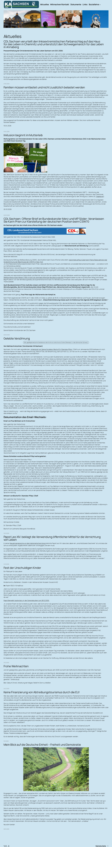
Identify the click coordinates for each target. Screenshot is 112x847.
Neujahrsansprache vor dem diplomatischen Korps (28, 543)
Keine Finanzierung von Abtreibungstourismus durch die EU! (42, 692)
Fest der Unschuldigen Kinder (22, 567)
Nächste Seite (102, 846)
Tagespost (99, 196)
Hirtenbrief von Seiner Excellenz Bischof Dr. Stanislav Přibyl (51, 349)
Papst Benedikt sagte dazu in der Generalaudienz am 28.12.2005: (26, 600)
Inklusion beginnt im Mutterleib (23, 135)
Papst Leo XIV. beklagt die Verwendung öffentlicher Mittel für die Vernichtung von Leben (52, 538)
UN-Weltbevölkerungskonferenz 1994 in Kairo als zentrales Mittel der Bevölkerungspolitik (55, 276)
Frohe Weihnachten (16, 666)
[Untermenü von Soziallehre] (100, 4)
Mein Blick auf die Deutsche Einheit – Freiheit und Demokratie (42, 744)
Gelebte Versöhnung (17, 338)
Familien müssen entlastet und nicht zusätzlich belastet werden (44, 87)
